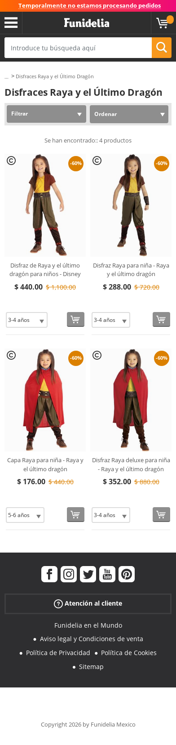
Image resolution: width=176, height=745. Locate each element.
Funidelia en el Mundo (88, 625)
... (6, 76)
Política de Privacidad (58, 652)
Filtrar (19, 113)
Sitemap (91, 666)
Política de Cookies (129, 652)
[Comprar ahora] (75, 319)
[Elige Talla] (27, 320)
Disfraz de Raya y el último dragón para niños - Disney (45, 269)
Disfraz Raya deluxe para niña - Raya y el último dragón (131, 464)
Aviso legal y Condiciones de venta (91, 638)
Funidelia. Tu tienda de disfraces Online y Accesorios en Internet (86, 23)
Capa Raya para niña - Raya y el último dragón (45, 464)
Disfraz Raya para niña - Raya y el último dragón (131, 269)
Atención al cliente (88, 603)
